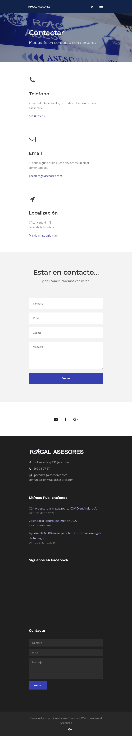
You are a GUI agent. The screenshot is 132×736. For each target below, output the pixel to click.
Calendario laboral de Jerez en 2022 (53, 521)
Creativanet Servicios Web (70, 718)
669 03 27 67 (37, 116)
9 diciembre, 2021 (40, 525)
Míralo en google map (43, 235)
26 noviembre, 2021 (42, 542)
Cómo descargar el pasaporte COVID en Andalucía (63, 508)
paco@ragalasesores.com (45, 176)
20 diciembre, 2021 (41, 513)
